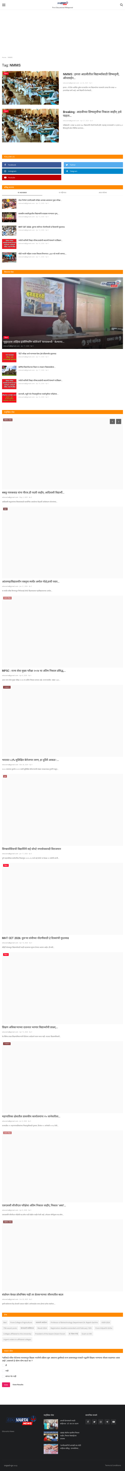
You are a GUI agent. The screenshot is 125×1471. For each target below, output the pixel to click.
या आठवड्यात (22, 192)
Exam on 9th (87, 1334)
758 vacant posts (10, 1328)
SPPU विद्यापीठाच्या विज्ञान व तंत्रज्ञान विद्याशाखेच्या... (37, 367)
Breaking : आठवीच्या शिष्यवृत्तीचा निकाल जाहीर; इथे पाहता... (92, 113)
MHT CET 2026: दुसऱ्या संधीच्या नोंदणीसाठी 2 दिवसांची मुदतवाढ (41, 227)
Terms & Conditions (113, 1465)
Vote (6, 1384)
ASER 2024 (106, 1322)
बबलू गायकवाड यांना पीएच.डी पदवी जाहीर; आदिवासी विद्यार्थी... (33, 492)
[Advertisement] (62, 24)
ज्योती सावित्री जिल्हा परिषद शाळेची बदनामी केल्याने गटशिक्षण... (40, 240)
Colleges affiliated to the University (17, 1334)
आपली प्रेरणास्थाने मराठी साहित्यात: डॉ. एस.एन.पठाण (69, 1422)
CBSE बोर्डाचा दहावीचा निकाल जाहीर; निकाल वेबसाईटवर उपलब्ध (69, 1436)
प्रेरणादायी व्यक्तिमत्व (27, 1328)
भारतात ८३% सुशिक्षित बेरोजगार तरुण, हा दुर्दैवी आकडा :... (30, 760)
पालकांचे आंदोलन (41, 1322)
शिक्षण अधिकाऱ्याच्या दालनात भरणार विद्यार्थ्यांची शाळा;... (30, 1027)
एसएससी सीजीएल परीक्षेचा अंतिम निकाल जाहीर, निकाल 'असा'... (34, 1205)
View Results (18, 1384)
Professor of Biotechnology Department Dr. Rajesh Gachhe (74, 1322)
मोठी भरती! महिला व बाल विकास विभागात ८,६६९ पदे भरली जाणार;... (42, 254)
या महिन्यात (62, 192)
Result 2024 (42, 1328)
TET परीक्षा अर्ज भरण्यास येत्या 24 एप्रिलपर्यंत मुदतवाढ (37, 354)
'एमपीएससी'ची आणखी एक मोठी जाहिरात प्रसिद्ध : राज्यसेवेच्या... (70, 1446)
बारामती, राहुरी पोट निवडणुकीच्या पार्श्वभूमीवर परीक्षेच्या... (38, 394)
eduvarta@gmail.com (71, 83)
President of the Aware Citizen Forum (50, 1334)
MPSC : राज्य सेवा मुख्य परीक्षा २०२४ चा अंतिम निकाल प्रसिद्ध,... (34, 670)
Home (4, 57)
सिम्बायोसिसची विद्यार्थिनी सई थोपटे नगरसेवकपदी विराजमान (31, 849)
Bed (5, 1322)
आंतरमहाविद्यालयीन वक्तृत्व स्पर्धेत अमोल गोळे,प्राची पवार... (31, 581)
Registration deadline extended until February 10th (71, 1328)
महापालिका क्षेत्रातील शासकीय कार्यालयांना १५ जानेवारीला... (31, 1116)
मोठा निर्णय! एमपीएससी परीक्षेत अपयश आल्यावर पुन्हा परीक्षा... (40, 200)
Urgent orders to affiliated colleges (17, 1339)
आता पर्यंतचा (103, 192)
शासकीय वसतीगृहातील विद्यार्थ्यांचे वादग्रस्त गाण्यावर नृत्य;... (38, 213)
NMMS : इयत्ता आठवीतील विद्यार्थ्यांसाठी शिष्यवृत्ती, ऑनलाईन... (91, 76)
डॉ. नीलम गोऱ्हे (73, 1334)
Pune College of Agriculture (21, 1322)
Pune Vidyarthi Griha (103, 1328)
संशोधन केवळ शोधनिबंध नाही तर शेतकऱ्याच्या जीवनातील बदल (32, 1294)
